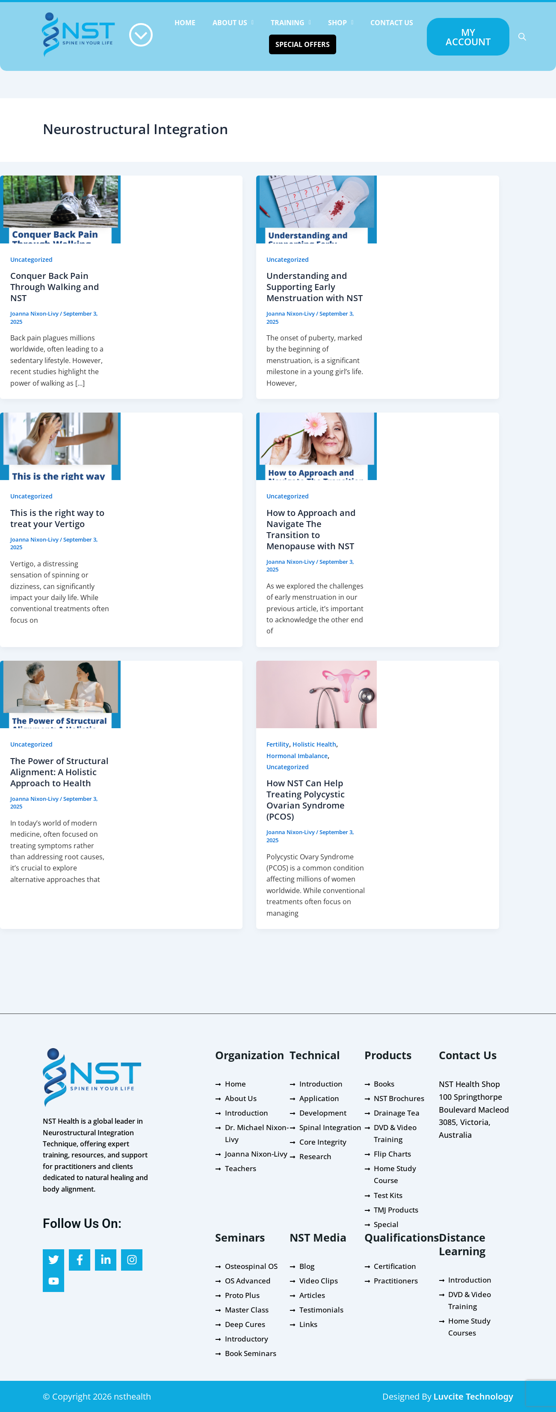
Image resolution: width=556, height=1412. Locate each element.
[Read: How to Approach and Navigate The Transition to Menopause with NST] (316, 446)
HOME (184, 22)
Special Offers (302, 44)
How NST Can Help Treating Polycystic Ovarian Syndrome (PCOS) (305, 799)
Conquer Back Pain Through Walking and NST (54, 287)
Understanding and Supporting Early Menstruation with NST (314, 287)
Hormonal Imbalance (297, 756)
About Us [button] (233, 22)
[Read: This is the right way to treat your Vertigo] (60, 446)
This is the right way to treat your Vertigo (57, 518)
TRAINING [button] (291, 22)
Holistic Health (314, 744)
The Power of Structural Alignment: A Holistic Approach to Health (59, 772)
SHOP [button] (340, 22)
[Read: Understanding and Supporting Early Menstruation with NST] (316, 209)
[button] (233, 22)
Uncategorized (31, 259)
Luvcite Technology (473, 1396)
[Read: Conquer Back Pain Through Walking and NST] (60, 209)
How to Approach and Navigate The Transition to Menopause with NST (310, 529)
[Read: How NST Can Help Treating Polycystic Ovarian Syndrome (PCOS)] (316, 693)
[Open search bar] (522, 36)
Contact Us (391, 22)
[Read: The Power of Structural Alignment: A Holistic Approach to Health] (60, 693)
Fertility (277, 744)
